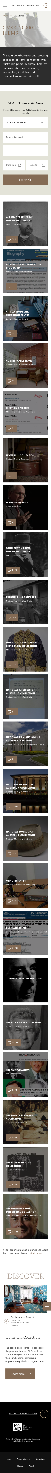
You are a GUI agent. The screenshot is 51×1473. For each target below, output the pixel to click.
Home (5, 15)
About (31, 1466)
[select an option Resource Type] (25, 150)
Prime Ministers (23, 1459)
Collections (40, 1459)
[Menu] (5, 5)
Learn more (18, 1373)
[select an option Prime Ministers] (25, 122)
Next (47, 1306)
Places (20, 1466)
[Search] (45, 5)
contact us (33, 1253)
